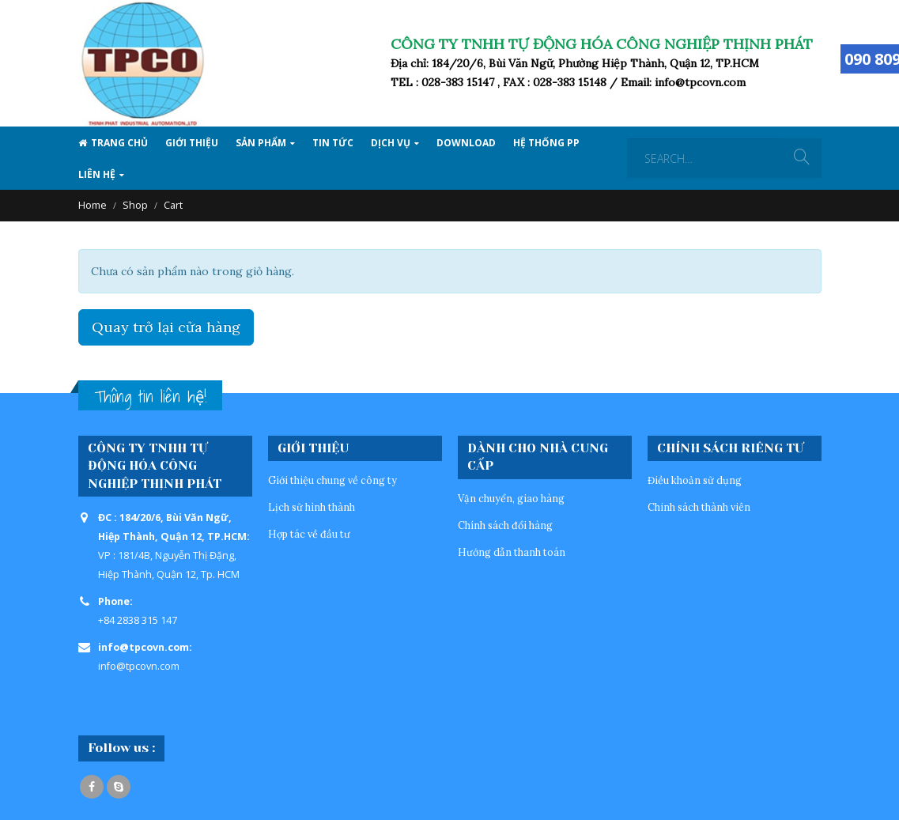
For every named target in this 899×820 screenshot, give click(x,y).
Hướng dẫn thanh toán (511, 552)
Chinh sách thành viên (699, 507)
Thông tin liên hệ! (150, 397)
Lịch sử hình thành (311, 507)
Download (466, 142)
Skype (118, 787)
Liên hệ (96, 174)
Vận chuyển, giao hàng (511, 498)
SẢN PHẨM (261, 142)
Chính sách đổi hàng (505, 525)
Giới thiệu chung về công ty (332, 480)
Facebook (92, 787)
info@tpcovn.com (138, 666)
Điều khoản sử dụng (695, 480)
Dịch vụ (390, 142)
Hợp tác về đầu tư (309, 533)
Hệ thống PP (546, 142)
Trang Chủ (113, 142)
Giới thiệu (191, 142)
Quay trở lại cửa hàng (166, 327)
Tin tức (332, 142)
